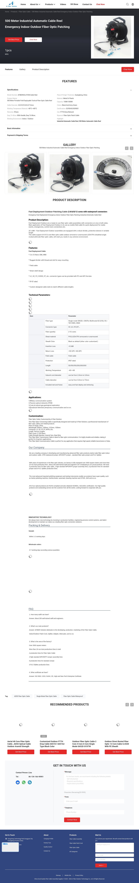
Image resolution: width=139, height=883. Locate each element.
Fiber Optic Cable (24, 12)
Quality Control (48, 847)
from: (67, 797)
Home (7, 12)
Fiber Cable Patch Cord (76, 843)
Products (14, 12)
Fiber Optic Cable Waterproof (73, 696)
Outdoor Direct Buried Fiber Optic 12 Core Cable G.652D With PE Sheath (117, 743)
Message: (68, 772)
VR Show (74, 4)
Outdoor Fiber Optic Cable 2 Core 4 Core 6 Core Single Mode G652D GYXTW (84, 743)
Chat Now (33, 40)
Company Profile (48, 839)
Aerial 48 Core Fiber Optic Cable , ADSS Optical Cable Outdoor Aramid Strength (19, 743)
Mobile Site (68, 875)
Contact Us (47, 851)
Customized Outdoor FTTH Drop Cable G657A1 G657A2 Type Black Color (52, 743)
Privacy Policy (79, 875)
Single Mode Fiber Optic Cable (47, 696)
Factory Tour (47, 843)
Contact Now (72, 820)
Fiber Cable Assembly (76, 839)
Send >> (101, 865)
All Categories (73, 851)
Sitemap (58, 875)
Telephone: (69, 808)
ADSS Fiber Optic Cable (22, 696)
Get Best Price (13, 40)
